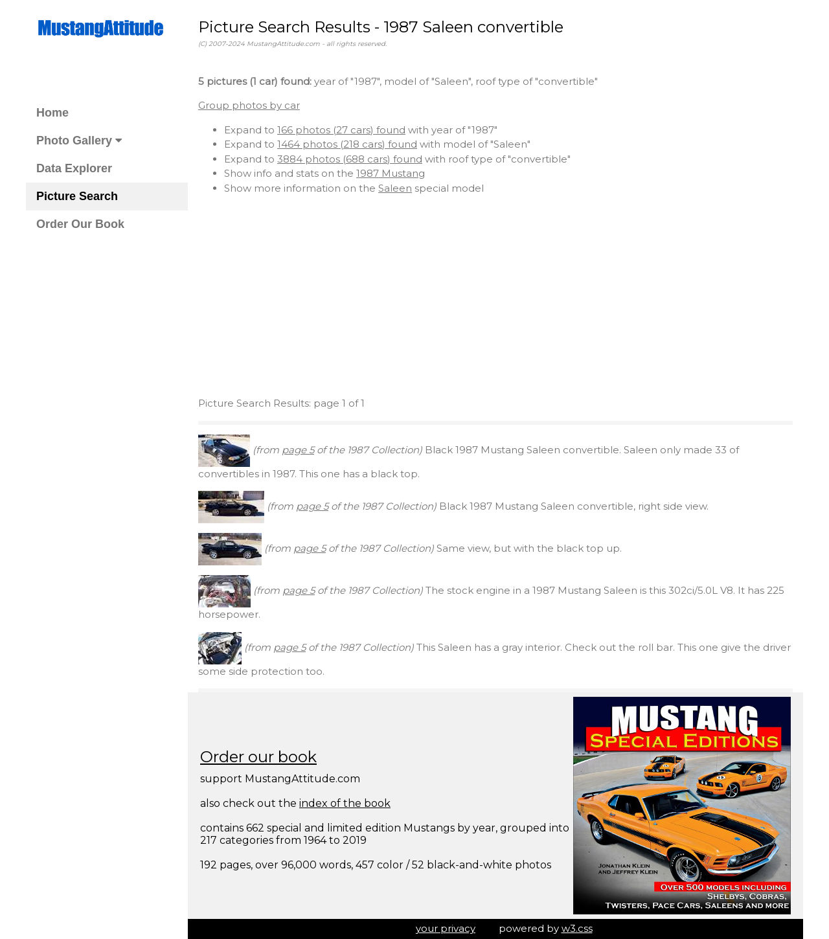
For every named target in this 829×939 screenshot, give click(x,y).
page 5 (298, 450)
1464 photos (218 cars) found (347, 144)
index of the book (345, 803)
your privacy (445, 928)
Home (52, 112)
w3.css (577, 928)
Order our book (258, 756)
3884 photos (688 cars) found (349, 159)
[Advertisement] (495, 296)
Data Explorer (74, 168)
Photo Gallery (79, 140)
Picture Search (77, 196)
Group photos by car (249, 105)
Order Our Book (80, 224)
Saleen (395, 188)
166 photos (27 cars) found (341, 130)
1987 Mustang (390, 173)
